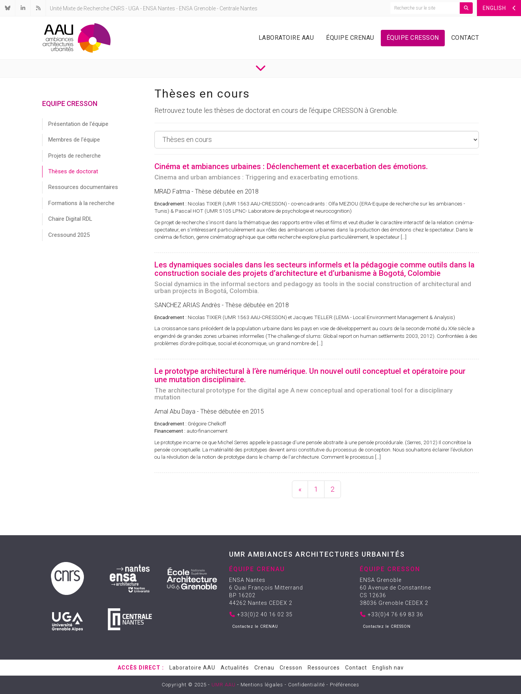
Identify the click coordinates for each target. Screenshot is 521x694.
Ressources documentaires (83, 187)
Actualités (235, 668)
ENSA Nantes (159, 8)
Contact (465, 37)
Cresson (291, 668)
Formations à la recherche (81, 203)
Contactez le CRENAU (255, 626)
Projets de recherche (74, 155)
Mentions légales (262, 684)
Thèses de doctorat (73, 171)
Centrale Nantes (238, 8)
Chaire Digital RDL (70, 218)
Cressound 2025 (69, 234)
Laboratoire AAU (286, 37)
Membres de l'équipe (74, 139)
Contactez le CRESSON (387, 626)
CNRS (117, 8)
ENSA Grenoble (197, 8)
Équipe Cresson (413, 37)
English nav (388, 668)
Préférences (344, 684)
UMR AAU (223, 684)
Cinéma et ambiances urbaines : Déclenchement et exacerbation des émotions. (291, 166)
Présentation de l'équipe (78, 124)
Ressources (324, 668)
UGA (133, 8)
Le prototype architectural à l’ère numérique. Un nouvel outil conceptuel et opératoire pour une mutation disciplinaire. (309, 375)
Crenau (264, 668)
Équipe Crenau (350, 37)
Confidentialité (306, 684)
